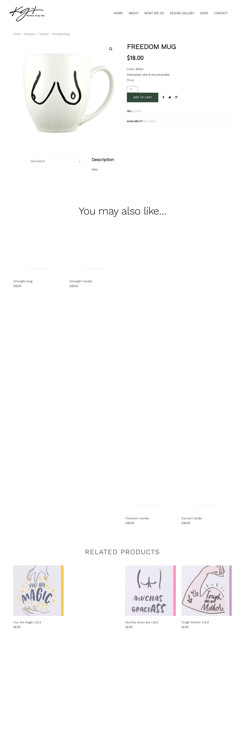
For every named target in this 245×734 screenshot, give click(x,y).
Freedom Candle (137, 518)
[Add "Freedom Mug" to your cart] (142, 97)
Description (38, 161)
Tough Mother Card (195, 622)
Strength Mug (22, 236)
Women (44, 34)
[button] (110, 49)
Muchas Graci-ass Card (141, 622)
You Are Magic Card (27, 622)
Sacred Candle (191, 518)
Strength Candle (80, 236)
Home (16, 34)
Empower (30, 34)
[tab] (55, 161)
